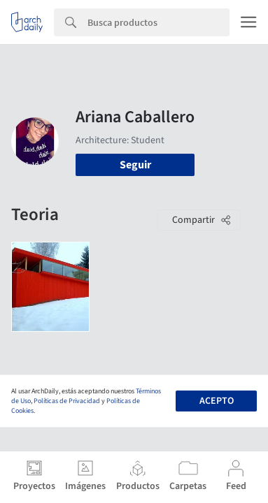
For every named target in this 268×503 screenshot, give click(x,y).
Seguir (135, 165)
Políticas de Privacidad (67, 401)
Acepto (216, 401)
